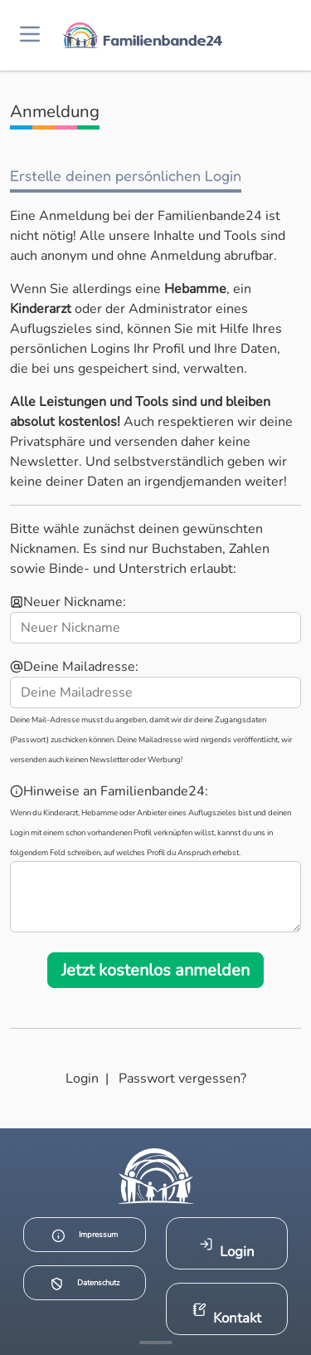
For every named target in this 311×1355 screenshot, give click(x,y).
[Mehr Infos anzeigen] (156, 1342)
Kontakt (226, 1315)
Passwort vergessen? (182, 1078)
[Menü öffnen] (30, 35)
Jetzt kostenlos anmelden (155, 970)
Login (82, 1078)
